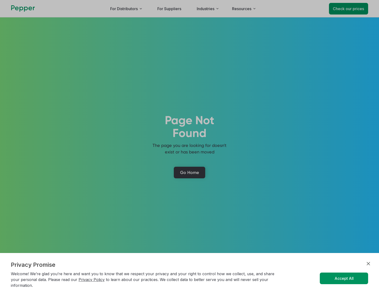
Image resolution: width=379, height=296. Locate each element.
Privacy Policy (92, 279)
